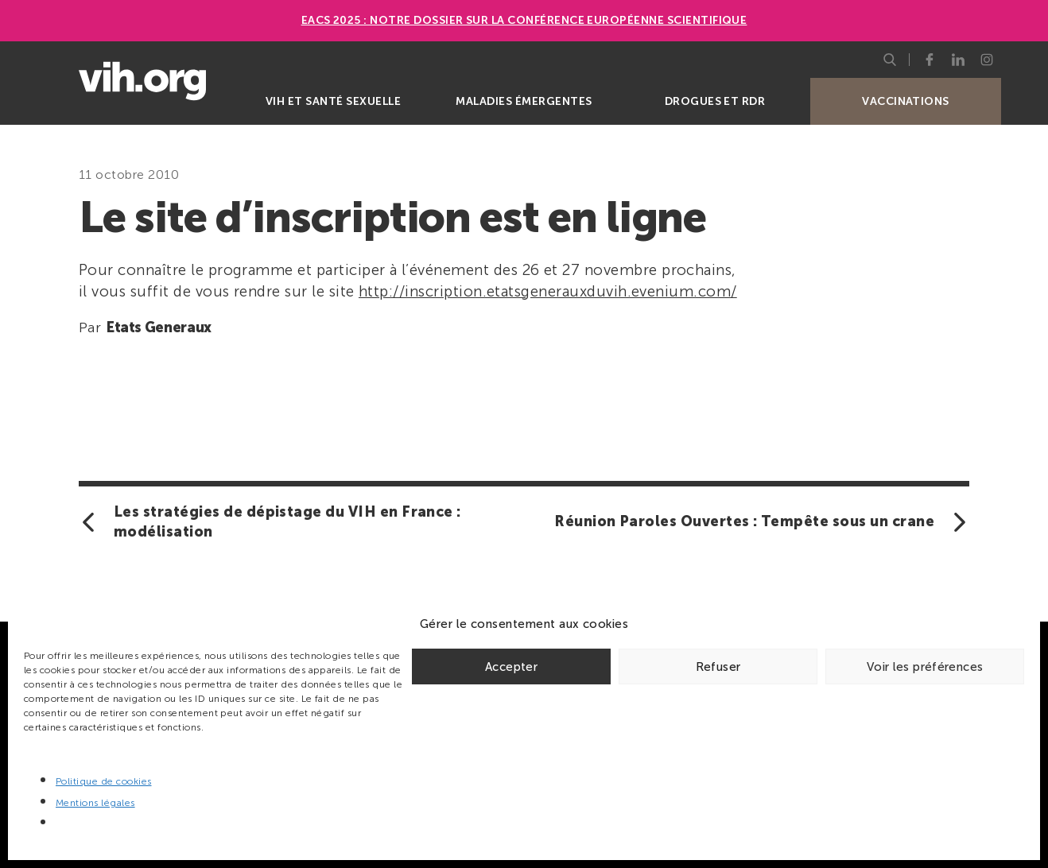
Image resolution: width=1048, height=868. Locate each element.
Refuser (718, 667)
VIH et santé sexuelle (333, 101)
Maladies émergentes (524, 101)
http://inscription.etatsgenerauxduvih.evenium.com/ (548, 291)
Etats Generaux (159, 327)
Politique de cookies (104, 781)
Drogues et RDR (715, 101)
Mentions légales (95, 802)
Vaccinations (905, 101)
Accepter (511, 667)
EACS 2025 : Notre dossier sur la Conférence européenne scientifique (524, 20)
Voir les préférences (925, 667)
